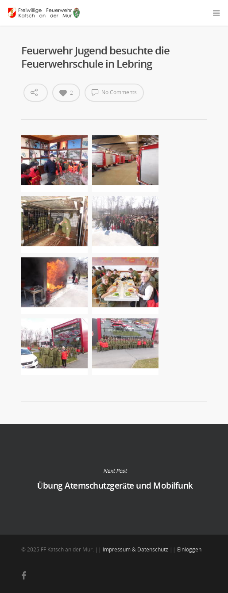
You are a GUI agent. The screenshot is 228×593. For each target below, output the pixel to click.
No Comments (114, 92)
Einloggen (189, 549)
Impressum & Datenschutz (135, 549)
